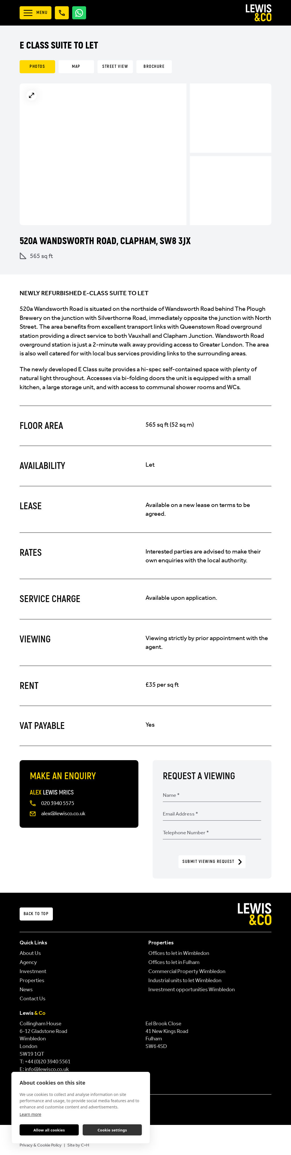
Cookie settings (112, 1130)
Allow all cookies (49, 1130)
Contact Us (32, 998)
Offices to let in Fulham (173, 962)
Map (76, 66)
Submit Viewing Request (212, 862)
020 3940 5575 (57, 803)
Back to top (36, 914)
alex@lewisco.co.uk (63, 813)
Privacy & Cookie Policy (41, 1145)
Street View (115, 66)
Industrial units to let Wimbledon (184, 980)
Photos (37, 66)
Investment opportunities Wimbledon (191, 989)
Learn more (30, 1114)
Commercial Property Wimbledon (186, 971)
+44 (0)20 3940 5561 (47, 1061)
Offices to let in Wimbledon (178, 953)
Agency (28, 962)
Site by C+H (78, 1145)
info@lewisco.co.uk (47, 1069)
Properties (32, 980)
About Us (30, 953)
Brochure (154, 66)
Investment (33, 971)
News (26, 989)
